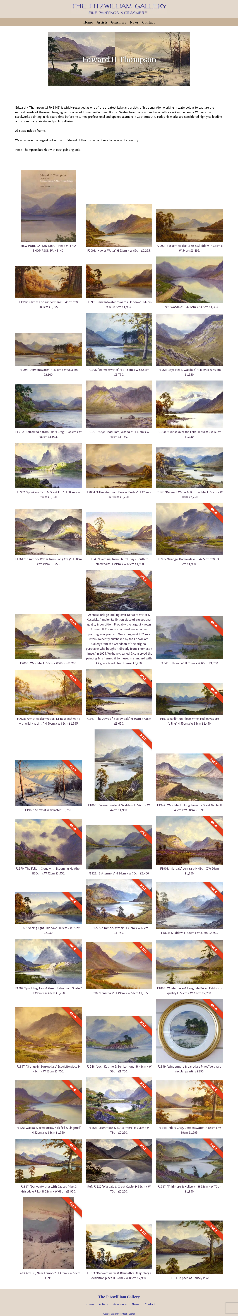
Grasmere (118, 22)
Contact (148, 22)
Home (88, 22)
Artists (102, 22)
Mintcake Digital (127, 1313)
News (134, 22)
